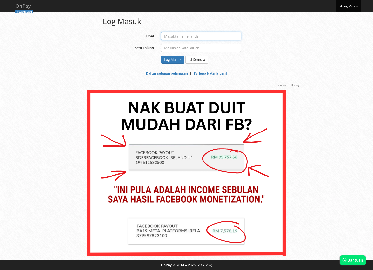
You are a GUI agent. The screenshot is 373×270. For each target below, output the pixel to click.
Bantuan (352, 260)
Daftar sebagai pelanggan (167, 73)
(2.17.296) (204, 265)
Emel (150, 36)
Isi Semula (197, 59)
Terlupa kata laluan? (210, 73)
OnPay (24, 7)
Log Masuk (348, 6)
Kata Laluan (144, 47)
